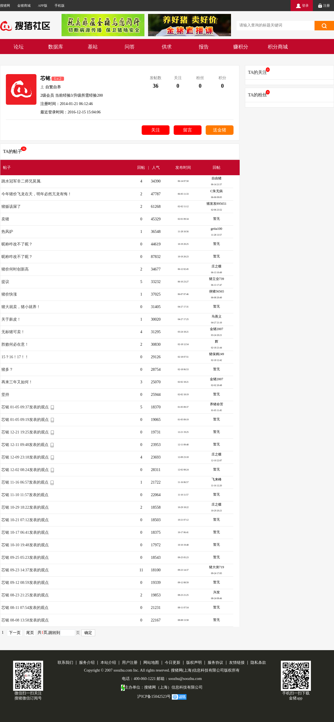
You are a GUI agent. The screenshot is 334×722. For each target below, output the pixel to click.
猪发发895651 (217, 204)
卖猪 (5, 219)
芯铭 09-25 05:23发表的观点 (25, 557)
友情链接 (237, 662)
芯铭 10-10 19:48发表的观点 (25, 545)
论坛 (19, 47)
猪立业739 (216, 279)
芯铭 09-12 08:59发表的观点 (25, 582)
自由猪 (217, 178)
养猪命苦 (216, 404)
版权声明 (194, 662)
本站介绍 (108, 662)
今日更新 (172, 662)
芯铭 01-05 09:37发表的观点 (25, 407)
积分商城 (278, 47)
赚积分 (240, 47)
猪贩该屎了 (11, 206)
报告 (204, 47)
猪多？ (7, 369)
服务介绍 (87, 662)
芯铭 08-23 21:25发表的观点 (25, 595)
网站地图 (151, 662)
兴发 (216, 592)
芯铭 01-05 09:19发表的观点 (25, 420)
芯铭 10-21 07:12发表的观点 (25, 520)
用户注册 (129, 662)
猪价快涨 (9, 294)
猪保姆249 (216, 354)
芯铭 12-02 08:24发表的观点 (25, 470)
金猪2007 (216, 329)
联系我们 (65, 662)
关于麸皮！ (11, 319)
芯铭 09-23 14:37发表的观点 (25, 570)
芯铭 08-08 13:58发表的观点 (25, 620)
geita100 (216, 229)
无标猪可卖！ (13, 332)
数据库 (55, 47)
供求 (167, 47)
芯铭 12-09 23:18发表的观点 (25, 457)
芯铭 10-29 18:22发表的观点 (25, 507)
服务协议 (215, 662)
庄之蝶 (217, 266)
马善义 (217, 316)
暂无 (216, 219)
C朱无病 (216, 191)
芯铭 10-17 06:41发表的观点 (25, 532)
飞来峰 (217, 479)
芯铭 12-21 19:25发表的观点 (25, 432)
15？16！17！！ (15, 357)
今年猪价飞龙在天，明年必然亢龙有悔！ (36, 194)
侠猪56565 (216, 291)
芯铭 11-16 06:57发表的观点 (24, 482)
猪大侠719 (216, 567)
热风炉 (7, 232)
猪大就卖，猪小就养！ (20, 307)
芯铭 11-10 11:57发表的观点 (24, 495)
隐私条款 (258, 662)
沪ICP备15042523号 (154, 696)
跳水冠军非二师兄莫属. (21, 181)
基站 (93, 47)
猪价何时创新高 (15, 269)
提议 (5, 282)
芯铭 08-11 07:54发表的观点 (24, 608)
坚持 (5, 394)
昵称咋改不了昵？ (17, 244)
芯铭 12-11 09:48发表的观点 (24, 445)
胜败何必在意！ (15, 344)
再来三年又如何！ (17, 382)
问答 (130, 47)
